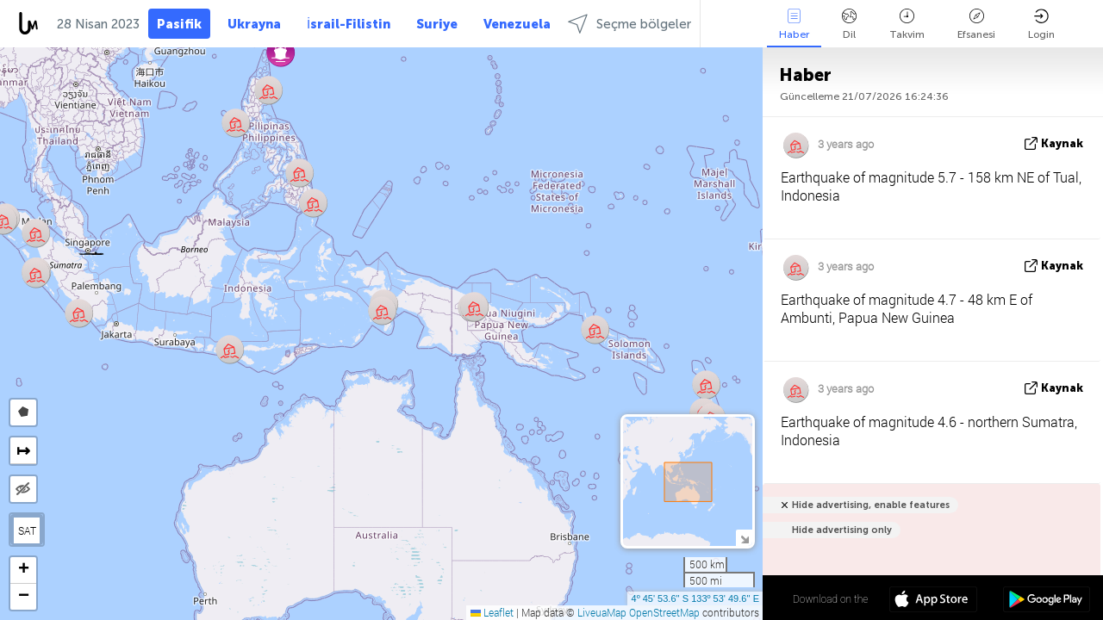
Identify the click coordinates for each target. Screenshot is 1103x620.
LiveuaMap (601, 612)
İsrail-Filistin (348, 24)
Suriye (437, 24)
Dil (849, 24)
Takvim (907, 24)
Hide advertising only (842, 530)
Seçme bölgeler (629, 24)
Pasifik (179, 24)
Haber (794, 24)
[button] (91, 251)
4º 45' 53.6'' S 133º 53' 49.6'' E (695, 598)
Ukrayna (254, 24)
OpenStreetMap (664, 612)
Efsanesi (976, 24)
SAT (27, 530)
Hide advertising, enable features (871, 505)
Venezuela (517, 24)
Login (1041, 24)
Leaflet (492, 612)
